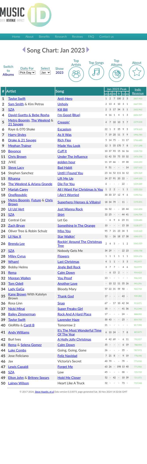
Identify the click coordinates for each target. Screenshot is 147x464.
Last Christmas (68, 262)
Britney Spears (38, 378)
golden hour (66, 162)
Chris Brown (17, 156)
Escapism (64, 129)
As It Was (64, 135)
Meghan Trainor (19, 146)
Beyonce (14, 151)
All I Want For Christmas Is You (80, 189)
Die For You (66, 184)
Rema (12, 272)
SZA (11, 109)
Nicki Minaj (16, 309)
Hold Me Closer (69, 378)
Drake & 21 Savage (22, 140)
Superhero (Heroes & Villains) (78, 202)
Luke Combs (17, 350)
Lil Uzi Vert (16, 209)
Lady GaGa (16, 289)
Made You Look (68, 146)
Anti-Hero (64, 98)
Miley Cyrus (17, 256)
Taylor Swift (16, 98)
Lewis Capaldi (18, 367)
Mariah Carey (18, 189)
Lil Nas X (14, 236)
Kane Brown (17, 294)
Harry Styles (17, 135)
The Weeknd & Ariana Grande (30, 184)
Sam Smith (16, 104)
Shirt (61, 214)
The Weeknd (40, 120)
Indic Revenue (138, 91)
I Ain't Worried (68, 195)
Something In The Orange (76, 225)
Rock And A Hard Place (74, 314)
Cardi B (29, 325)
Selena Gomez (31, 345)
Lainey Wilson (18, 383)
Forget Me (65, 367)
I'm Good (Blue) (68, 115)
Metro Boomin (19, 120)
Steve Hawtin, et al (44, 391)
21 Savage (15, 124)
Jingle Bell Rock (69, 267)
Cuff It (62, 151)
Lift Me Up (65, 178)
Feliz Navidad (67, 356)
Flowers (63, 256)
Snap (61, 303)
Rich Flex (64, 140)
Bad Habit (64, 167)
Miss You (64, 231)
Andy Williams (18, 332)
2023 (60, 70)
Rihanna (14, 178)
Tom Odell (15, 283)
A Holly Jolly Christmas (74, 339)
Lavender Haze (68, 320)
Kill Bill (62, 109)
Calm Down (66, 272)
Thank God (65, 296)
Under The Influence (72, 156)
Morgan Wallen (19, 278)
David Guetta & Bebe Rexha (28, 115)
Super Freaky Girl (70, 309)
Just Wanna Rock (70, 209)
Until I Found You (70, 173)
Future (36, 200)
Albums (8, 70)
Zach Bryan (16, 225)
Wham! (13, 262)
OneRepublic (17, 195)
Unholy (62, 104)
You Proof (64, 278)
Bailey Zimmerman (22, 314)
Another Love (67, 283)
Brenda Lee (16, 244)
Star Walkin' (66, 236)
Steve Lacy (16, 167)
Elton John (16, 378)
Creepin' (63, 122)
